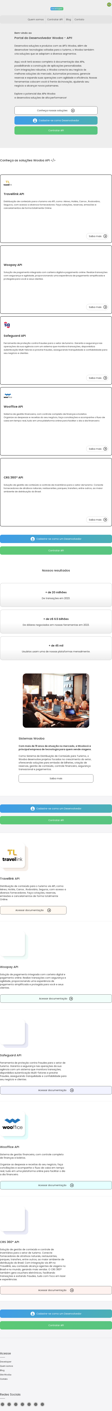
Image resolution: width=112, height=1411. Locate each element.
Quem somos (6, 1366)
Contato (4, 1379)
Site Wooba (5, 1375)
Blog (2, 1370)
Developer (5, 1362)
